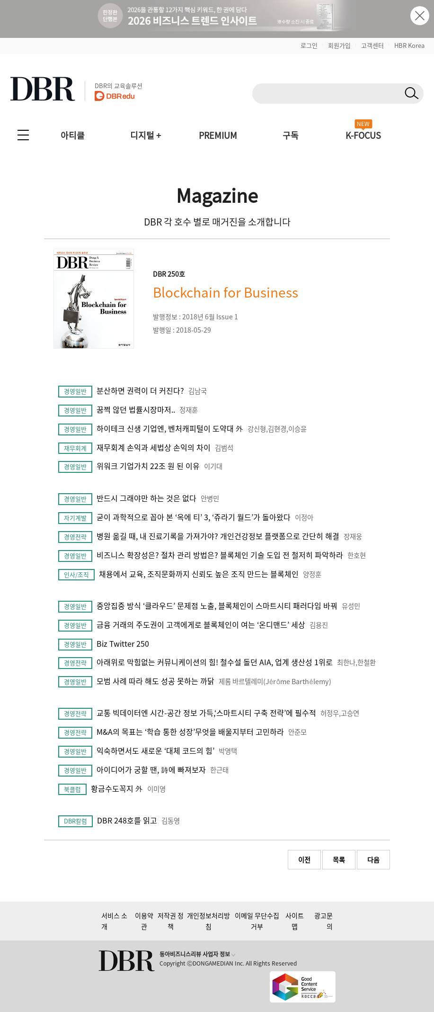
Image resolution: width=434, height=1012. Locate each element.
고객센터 (372, 45)
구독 (291, 135)
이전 (304, 859)
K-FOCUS (363, 135)
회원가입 (339, 45)
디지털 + (145, 135)
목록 (339, 859)
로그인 (309, 45)
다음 (373, 859)
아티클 (73, 135)
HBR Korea (409, 45)
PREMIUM (218, 135)
